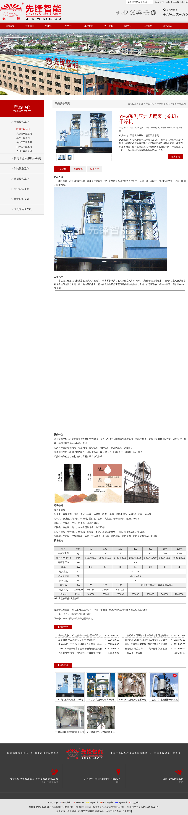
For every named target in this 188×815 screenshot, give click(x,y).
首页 (141, 103)
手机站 (184, 2)
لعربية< (134, 802)
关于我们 (29, 26)
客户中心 (108, 26)
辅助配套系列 (21, 199)
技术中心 (128, 26)
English (65, 802)
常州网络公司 (73, 811)
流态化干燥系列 (24, 133)
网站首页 (159, 2)
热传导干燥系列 (24, 142)
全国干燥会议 (172, 2)
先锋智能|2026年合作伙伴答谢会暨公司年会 (79, 635)
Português (106, 802)
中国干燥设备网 (113, 811)
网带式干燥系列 (24, 146)
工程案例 (88, 26)
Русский (121, 802)
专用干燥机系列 (24, 151)
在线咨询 (175, 156)
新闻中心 (49, 26)
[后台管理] (127, 811)
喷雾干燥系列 (23, 129)
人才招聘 (148, 26)
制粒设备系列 (21, 168)
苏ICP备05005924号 (149, 807)
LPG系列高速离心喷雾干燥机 (77, 614)
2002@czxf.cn (176, 779)
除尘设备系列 (21, 189)
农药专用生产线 (23, 209)
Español (92, 802)
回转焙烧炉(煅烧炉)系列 (27, 158)
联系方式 (167, 26)
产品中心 (69, 26)
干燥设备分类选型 (132, 653)
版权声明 (133, 807)
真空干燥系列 (23, 138)
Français (78, 802)
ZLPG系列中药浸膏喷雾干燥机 (78, 618)
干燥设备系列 (21, 121)
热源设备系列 (21, 178)
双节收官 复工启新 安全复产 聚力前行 (76, 640)
